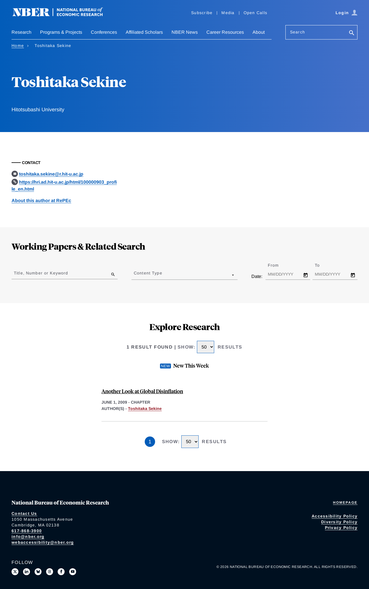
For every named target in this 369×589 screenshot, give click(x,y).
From (278, 265)
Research (21, 32)
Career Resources (225, 32)
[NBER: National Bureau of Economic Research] (62, 15)
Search (297, 32)
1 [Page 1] (149, 442)
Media (227, 12)
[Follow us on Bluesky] (38, 571)
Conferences (104, 32)
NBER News (185, 32)
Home (18, 45)
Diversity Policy (339, 522)
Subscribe (201, 12)
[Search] (351, 33)
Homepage (345, 502)
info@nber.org (28, 536)
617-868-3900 (27, 530)
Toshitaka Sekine (145, 408)
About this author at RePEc (41, 200)
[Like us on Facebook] (61, 571)
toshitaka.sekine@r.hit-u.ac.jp (51, 174)
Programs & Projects (61, 32)
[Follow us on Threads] (49, 571)
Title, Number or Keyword (41, 273)
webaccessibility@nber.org (43, 542)
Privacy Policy (341, 527)
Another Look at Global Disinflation (142, 391)
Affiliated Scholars (144, 32)
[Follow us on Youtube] (72, 571)
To (322, 265)
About (259, 32)
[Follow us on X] (15, 571)
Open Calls (256, 12)
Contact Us (24, 513)
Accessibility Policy (334, 516)
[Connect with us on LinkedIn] (26, 571)
